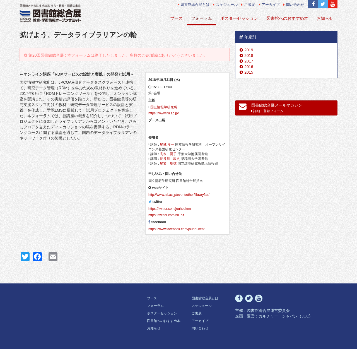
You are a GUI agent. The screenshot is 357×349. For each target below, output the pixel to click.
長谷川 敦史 (170, 159)
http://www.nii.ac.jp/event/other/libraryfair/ (178, 195)
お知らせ (325, 18)
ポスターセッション (239, 18)
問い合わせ (293, 5)
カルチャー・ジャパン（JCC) (284, 316)
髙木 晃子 (168, 154)
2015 (248, 72)
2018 (248, 55)
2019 (248, 50)
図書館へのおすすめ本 (287, 18)
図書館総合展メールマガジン (270, 107)
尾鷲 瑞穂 (168, 163)
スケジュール (225, 5)
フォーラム (201, 18)
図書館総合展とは (193, 5)
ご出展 (248, 5)
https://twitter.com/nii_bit (166, 215)
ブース (176, 18)
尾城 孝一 (167, 144)
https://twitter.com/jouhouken (169, 209)
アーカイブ (269, 5)
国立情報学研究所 (163, 107)
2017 (248, 61)
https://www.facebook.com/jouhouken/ (176, 229)
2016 (248, 66)
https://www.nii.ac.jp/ (163, 113)
